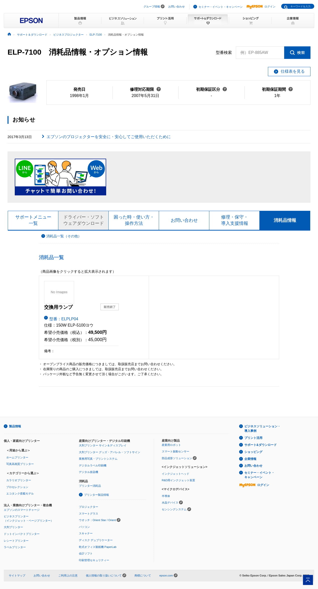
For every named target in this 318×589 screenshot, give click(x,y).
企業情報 (250, 459)
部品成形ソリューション (177, 458)
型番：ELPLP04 (63, 319)
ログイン (260, 6)
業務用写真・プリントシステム (98, 458)
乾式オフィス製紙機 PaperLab (97, 546)
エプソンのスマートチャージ (22, 509)
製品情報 (15, 426)
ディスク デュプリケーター (96, 540)
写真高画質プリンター (20, 464)
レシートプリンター (16, 540)
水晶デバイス (170, 502)
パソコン (84, 526)
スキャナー (86, 533)
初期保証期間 (277, 89)
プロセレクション (17, 486)
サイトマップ (17, 575)
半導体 (166, 496)
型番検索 (224, 52)
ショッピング (253, 452)
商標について (142, 575)
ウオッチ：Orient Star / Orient (97, 520)
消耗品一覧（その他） (63, 236)
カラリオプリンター (18, 480)
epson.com (166, 575)
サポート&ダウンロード (260, 445)
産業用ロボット (171, 444)
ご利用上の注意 (68, 575)
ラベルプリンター (15, 547)
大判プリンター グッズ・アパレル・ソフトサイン (109, 452)
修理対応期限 (145, 89)
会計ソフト (86, 553)
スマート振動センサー (175, 451)
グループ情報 (151, 6)
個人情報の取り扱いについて (106, 575)
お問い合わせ (176, 6)
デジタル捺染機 (88, 471)
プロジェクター (88, 506)
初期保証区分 (211, 89)
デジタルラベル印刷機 (92, 465)
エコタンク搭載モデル (20, 493)
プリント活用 (253, 438)
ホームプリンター (17, 457)
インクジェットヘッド (175, 473)
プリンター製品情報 (96, 495)
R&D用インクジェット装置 (178, 480)
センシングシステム (174, 509)
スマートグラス (88, 513)
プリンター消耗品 (90, 485)
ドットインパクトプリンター (22, 533)
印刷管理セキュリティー (94, 560)
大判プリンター (13, 527)
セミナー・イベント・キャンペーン (221, 6)
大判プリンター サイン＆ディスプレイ (102, 445)
